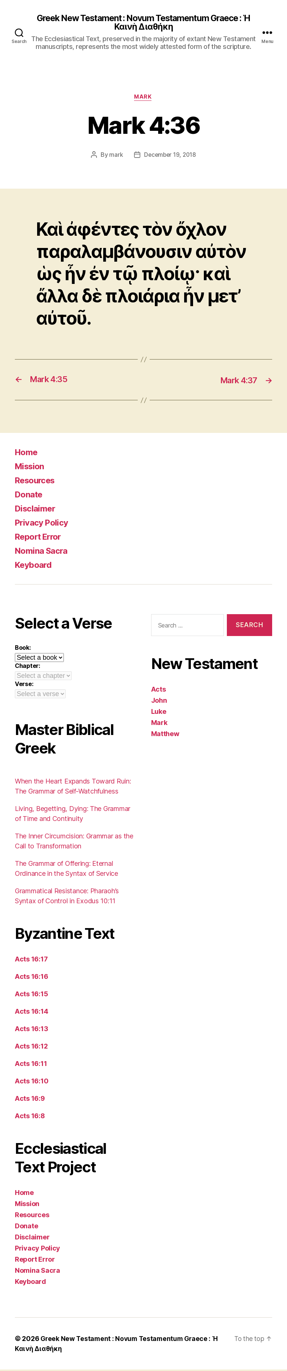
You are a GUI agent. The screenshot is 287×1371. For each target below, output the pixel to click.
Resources (37, 481)
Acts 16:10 (31, 1082)
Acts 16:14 (31, 1013)
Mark (143, 98)
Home (27, 453)
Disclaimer (36, 509)
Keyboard (35, 566)
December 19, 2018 (170, 156)
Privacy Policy (44, 524)
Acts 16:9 (30, 1100)
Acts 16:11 (31, 1065)
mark (115, 156)
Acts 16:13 (31, 1030)
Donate (30, 495)
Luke (158, 712)
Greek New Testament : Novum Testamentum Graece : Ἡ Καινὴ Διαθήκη (143, 23)
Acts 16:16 (31, 978)
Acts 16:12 (31, 1048)
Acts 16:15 (31, 995)
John (159, 701)
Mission (31, 467)
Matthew (165, 735)
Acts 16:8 (30, 1117)
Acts (158, 690)
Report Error (40, 538)
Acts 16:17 (31, 960)
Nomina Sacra (43, 552)
